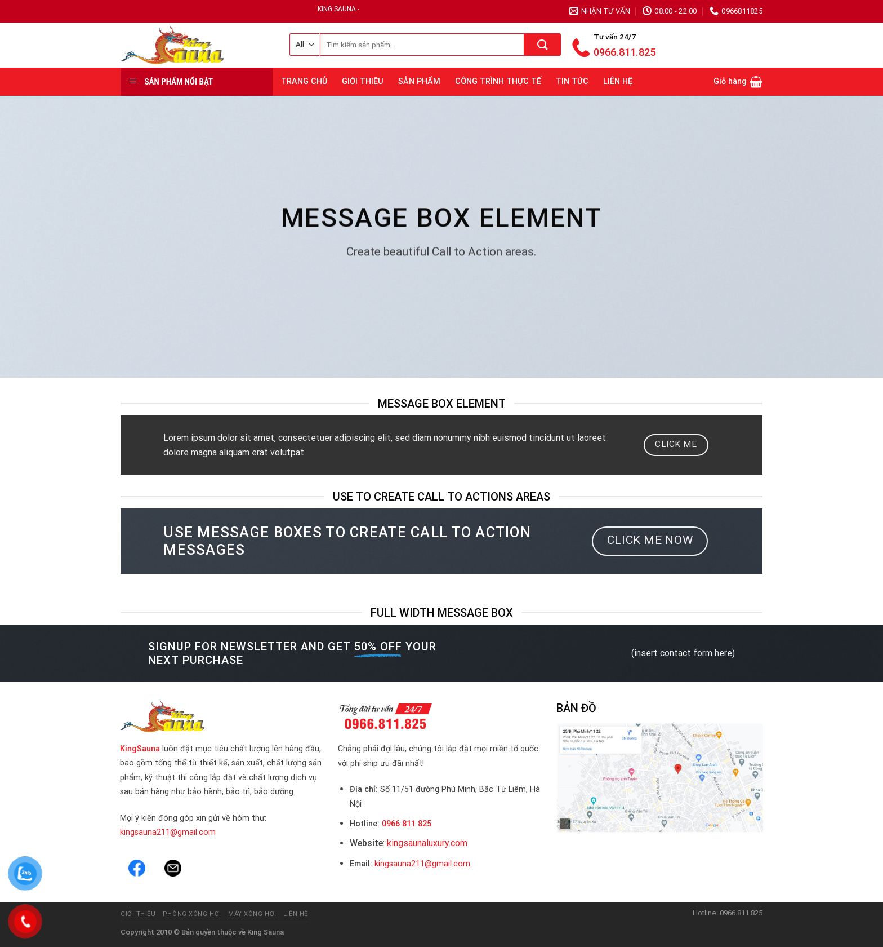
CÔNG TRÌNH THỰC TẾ (498, 81)
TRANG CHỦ (304, 81)
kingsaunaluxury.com (427, 843)
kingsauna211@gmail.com (168, 832)
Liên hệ (295, 914)
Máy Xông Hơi (252, 914)
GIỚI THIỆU (362, 81)
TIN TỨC (572, 81)
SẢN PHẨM (419, 81)
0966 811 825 (406, 824)
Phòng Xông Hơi (192, 914)
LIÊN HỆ (617, 81)
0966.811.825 (624, 52)
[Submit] (542, 44)
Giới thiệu (138, 914)
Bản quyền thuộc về (213, 932)
